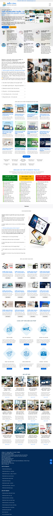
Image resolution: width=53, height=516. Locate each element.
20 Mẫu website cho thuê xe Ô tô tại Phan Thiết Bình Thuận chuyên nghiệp (7, 272)
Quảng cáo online (43, 337)
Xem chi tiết (5, 27)
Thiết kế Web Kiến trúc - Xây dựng (15, 160)
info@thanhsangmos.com (31, 0)
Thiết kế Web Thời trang (6, 164)
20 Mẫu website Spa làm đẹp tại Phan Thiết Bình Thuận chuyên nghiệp (19, 311)
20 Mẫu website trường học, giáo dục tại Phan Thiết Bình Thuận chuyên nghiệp (45, 291)
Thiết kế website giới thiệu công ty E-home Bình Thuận (20, 132)
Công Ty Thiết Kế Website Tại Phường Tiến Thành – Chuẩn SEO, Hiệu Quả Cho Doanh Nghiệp (7, 414)
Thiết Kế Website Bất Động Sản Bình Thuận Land (7, 149)
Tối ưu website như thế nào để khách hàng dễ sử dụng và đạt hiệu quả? (46, 437)
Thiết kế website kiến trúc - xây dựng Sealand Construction (32, 115)
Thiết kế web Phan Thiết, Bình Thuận (8, 493)
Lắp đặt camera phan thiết (6, 509)
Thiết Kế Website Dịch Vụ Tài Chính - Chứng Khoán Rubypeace (45, 149)
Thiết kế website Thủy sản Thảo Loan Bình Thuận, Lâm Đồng (7, 132)
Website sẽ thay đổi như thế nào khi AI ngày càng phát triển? (20, 437)
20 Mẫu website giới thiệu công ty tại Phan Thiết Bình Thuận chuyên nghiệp (45, 272)
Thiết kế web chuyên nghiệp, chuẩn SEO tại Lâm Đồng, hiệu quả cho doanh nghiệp (45, 414)
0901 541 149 (24, 0)
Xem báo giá (12, 27)
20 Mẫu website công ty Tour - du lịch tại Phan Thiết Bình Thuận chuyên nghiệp (20, 272)
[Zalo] (51, 460)
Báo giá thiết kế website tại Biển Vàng (14, 233)
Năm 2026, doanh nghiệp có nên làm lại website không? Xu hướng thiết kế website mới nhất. (33, 437)
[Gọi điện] (51, 463)
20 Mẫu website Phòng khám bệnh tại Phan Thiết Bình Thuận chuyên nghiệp (7, 291)
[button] (1, 209)
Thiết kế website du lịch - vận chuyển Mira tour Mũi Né (45, 115)
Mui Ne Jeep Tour (5, 512)
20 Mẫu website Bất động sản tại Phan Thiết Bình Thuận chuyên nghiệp (32, 291)
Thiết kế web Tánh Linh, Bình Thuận (8, 500)
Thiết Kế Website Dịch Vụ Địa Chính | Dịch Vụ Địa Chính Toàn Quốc (45, 132)
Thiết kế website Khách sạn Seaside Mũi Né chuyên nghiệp (32, 132)
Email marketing (26, 361)
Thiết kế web (9, 337)
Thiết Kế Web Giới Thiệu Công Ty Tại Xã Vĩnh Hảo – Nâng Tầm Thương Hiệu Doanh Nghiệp (46, 390)
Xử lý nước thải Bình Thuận (7, 514)
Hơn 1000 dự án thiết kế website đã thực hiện (26, 101)
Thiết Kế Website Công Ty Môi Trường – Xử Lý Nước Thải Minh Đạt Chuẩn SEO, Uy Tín (7, 390)
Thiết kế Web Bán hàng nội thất (40, 160)
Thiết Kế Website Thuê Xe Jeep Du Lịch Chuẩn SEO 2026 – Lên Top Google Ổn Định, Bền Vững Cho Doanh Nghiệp (20, 391)
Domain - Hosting (43, 361)
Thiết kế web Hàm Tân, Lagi (7, 495)
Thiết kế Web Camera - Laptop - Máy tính (23, 160)
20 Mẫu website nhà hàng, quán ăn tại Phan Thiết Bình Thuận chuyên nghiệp (32, 311)
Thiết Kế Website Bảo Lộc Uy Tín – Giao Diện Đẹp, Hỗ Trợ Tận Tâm (20, 413)
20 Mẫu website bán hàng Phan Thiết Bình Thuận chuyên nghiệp (32, 272)
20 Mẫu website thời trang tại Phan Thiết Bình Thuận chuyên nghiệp (7, 311)
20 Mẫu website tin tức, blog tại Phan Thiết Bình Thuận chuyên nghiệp (19, 291)
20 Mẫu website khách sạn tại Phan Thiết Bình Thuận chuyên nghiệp (45, 311)
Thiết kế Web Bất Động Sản (6, 160)
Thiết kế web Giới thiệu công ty (31, 164)
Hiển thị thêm (26, 156)
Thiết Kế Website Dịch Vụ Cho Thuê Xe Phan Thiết (32, 149)
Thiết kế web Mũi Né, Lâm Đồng (7, 497)
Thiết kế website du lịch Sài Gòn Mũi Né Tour (7, 115)
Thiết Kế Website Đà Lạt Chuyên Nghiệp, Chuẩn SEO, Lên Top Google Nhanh (33, 413)
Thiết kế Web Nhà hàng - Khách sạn (23, 164)
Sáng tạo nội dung (9, 361)
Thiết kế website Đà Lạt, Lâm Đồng (8, 507)
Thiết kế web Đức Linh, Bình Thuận (8, 502)
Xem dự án (9, 344)
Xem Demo (8, 297)
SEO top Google (26, 337)
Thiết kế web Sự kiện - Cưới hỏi (15, 164)
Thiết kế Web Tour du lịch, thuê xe (31, 160)
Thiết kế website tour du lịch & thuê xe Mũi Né (19, 115)
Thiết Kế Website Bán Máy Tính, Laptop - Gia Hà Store (20, 149)
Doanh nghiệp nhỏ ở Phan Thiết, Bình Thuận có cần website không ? (7, 437)
